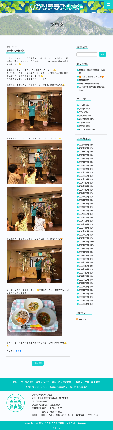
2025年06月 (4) (86, 162)
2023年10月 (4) (86, 231)
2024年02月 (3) (86, 217)
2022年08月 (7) (86, 280)
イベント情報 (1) (87, 129)
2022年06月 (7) (86, 287)
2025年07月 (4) (86, 159)
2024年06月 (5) (86, 204)
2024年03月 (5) (86, 214)
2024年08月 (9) (86, 197)
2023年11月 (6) (86, 228)
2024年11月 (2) (86, 186)
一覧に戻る (38, 363)
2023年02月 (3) (86, 259)
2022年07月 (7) (86, 283)
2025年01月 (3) (86, 179)
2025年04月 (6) (86, 169)
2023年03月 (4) (86, 255)
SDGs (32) (83, 112)
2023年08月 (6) (86, 238)
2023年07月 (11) (86, 242)
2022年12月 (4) (86, 266)
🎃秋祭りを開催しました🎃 (91, 77)
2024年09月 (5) (86, 193)
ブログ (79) (84, 109)
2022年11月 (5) (86, 269)
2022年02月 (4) (86, 301)
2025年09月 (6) (86, 152)
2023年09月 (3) (86, 235)
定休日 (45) (84, 123)
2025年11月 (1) (86, 145)
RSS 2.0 (81, 319)
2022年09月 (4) (86, 276)
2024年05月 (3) (86, 207)
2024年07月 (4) (86, 200)
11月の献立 (84, 80)
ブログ (19, 351)
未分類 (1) (84, 105)
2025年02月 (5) (86, 176)
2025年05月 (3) (86, 165)
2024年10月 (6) (86, 190)
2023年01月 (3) (86, 262)
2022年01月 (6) (86, 304)
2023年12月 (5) (86, 224)
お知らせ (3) (85, 116)
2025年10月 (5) (86, 148)
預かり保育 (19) (86, 119)
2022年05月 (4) (86, 290)
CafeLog (56, 428)
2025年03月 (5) (86, 172)
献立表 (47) (84, 126)
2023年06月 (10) (86, 245)
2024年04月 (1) (86, 211)
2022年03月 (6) (86, 297)
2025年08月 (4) (86, 155)
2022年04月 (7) (86, 294)
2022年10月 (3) (86, 273)
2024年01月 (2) (86, 221)
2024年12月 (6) (86, 183)
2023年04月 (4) (86, 252)
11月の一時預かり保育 (89, 84)
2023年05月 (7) (86, 249)
